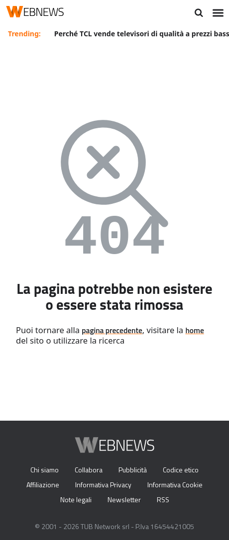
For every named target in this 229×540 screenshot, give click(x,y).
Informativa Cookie (175, 484)
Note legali (76, 499)
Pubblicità (132, 469)
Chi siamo (44, 469)
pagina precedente (112, 330)
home (194, 330)
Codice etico (181, 469)
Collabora (89, 469)
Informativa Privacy (103, 484)
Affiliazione (42, 484)
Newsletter (124, 499)
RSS (163, 499)
